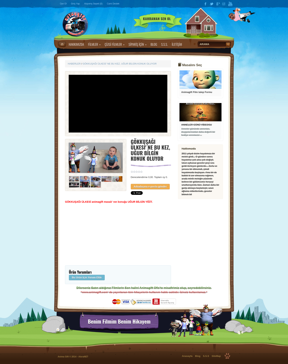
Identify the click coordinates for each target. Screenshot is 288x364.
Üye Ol (63, 3)
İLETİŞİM (177, 44)
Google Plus (218, 4)
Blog (197, 356)
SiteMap (216, 356)
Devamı (200, 79)
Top (227, 356)
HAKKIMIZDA (76, 44)
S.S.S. (164, 44)
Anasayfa (62, 44)
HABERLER (74, 63)
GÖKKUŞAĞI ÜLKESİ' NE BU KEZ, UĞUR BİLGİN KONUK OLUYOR (120, 63)
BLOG (154, 44)
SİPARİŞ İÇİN (138, 44)
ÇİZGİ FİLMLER (115, 44)
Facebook (205, 4)
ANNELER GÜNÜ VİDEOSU (196, 124)
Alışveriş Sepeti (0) (93, 3)
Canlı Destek (113, 3)
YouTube (230, 4)
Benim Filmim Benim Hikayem (119, 321)
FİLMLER (94, 44)
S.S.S (206, 356)
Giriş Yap (75, 3)
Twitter (211, 4)
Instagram (224, 4)
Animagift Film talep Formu (196, 92)
